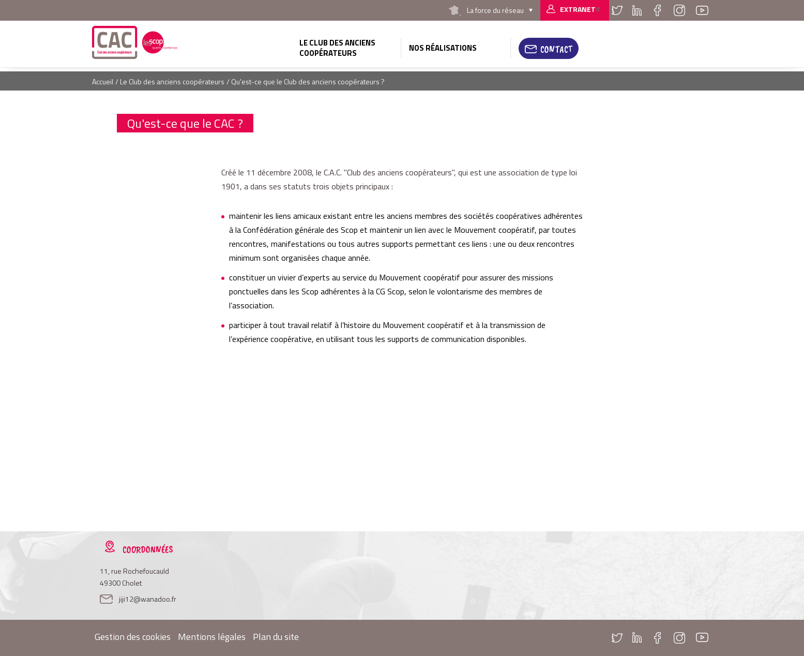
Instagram (679, 10)
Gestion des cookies (133, 637)
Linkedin (637, 10)
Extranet (581, 9)
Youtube (702, 10)
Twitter (617, 10)
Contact (556, 49)
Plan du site (276, 637)
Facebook (657, 10)
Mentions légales (212, 637)
